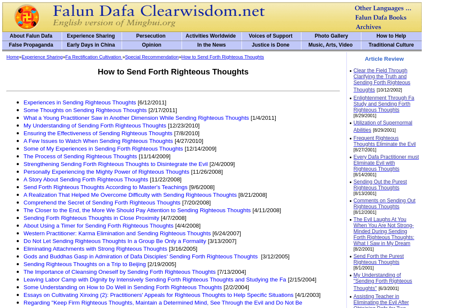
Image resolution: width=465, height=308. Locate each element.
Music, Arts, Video (330, 45)
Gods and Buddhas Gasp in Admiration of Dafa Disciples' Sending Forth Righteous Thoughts (141, 256)
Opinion (151, 45)
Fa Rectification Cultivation (94, 56)
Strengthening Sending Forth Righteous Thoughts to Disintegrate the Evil (116, 164)
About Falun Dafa (31, 36)
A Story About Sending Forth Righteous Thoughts (86, 179)
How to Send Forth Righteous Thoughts (223, 56)
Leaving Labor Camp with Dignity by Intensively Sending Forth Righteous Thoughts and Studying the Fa (155, 279)
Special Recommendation (152, 56)
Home (12, 56)
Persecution (151, 36)
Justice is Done (270, 45)
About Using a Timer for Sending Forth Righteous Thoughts (98, 225)
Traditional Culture (391, 45)
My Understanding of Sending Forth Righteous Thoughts (95, 125)
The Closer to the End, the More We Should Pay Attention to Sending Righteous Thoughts (137, 210)
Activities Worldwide (211, 36)
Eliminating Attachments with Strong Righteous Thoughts (95, 249)
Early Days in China (91, 45)
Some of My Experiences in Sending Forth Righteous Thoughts (103, 148)
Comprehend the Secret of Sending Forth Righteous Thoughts (102, 202)
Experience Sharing (91, 36)
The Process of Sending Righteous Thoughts (80, 156)
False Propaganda (31, 45)
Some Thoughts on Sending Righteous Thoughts (85, 110)
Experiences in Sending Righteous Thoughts (80, 102)
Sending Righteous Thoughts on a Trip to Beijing (85, 264)
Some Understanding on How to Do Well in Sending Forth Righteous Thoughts (123, 287)
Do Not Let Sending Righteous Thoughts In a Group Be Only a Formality (115, 241)
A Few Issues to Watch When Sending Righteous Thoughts (98, 141)
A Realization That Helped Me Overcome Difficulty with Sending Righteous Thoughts (130, 195)
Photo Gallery (331, 36)
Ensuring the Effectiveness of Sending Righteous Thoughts (98, 133)
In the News (211, 45)
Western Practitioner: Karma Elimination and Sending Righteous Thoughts (117, 233)
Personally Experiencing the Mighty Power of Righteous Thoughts (106, 172)
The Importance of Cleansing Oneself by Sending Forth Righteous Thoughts (120, 272)
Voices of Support (270, 36)
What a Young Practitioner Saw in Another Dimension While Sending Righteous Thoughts (136, 118)
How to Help (391, 36)
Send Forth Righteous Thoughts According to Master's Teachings (106, 187)
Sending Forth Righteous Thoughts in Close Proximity (91, 218)
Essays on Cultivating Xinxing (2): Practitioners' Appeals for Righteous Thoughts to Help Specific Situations (159, 295)
